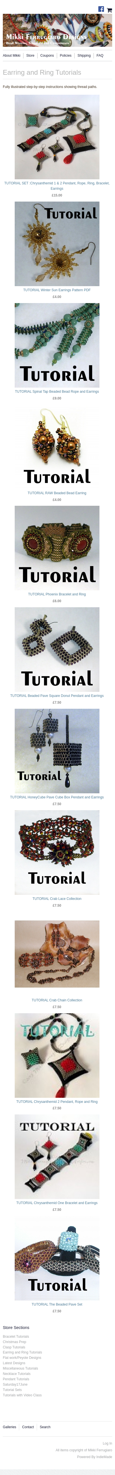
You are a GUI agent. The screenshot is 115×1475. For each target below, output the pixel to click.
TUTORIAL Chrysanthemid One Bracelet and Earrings (56, 1203)
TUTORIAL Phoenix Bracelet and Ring (57, 594)
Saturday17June (15, 1384)
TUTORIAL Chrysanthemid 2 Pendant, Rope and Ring (56, 1102)
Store (30, 56)
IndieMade (104, 1457)
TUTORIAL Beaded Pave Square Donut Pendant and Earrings (57, 696)
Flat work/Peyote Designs (22, 1358)
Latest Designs (14, 1363)
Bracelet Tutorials (16, 1337)
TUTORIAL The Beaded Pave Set (57, 1304)
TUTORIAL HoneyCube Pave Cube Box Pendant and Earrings (57, 797)
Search (45, 1427)
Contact (28, 1427)
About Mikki (11, 56)
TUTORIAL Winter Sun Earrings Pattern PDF (57, 290)
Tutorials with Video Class (22, 1395)
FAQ (100, 56)
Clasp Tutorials (14, 1347)
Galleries (9, 1427)
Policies (65, 56)
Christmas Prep (14, 1342)
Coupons (47, 56)
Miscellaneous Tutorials (20, 1368)
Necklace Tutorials (17, 1374)
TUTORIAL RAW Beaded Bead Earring (57, 493)
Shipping (84, 56)
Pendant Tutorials (16, 1379)
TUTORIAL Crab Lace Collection (56, 899)
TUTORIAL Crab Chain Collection (57, 1000)
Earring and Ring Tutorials (22, 1352)
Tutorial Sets (12, 1390)
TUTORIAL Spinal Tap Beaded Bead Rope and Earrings (57, 392)
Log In (107, 1443)
